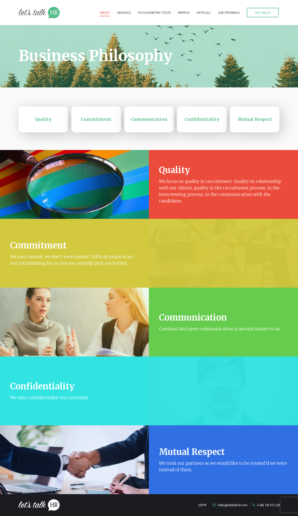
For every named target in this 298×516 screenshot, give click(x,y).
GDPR (202, 505)
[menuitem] (105, 13)
